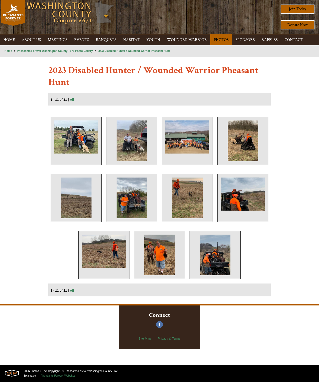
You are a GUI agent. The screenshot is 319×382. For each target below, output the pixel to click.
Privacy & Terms (169, 338)
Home (8, 51)
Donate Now (297, 24)
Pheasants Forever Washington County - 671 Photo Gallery (55, 51)
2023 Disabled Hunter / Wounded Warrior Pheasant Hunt (134, 51)
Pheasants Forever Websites (58, 375)
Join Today (297, 9)
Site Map (144, 338)
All (72, 99)
